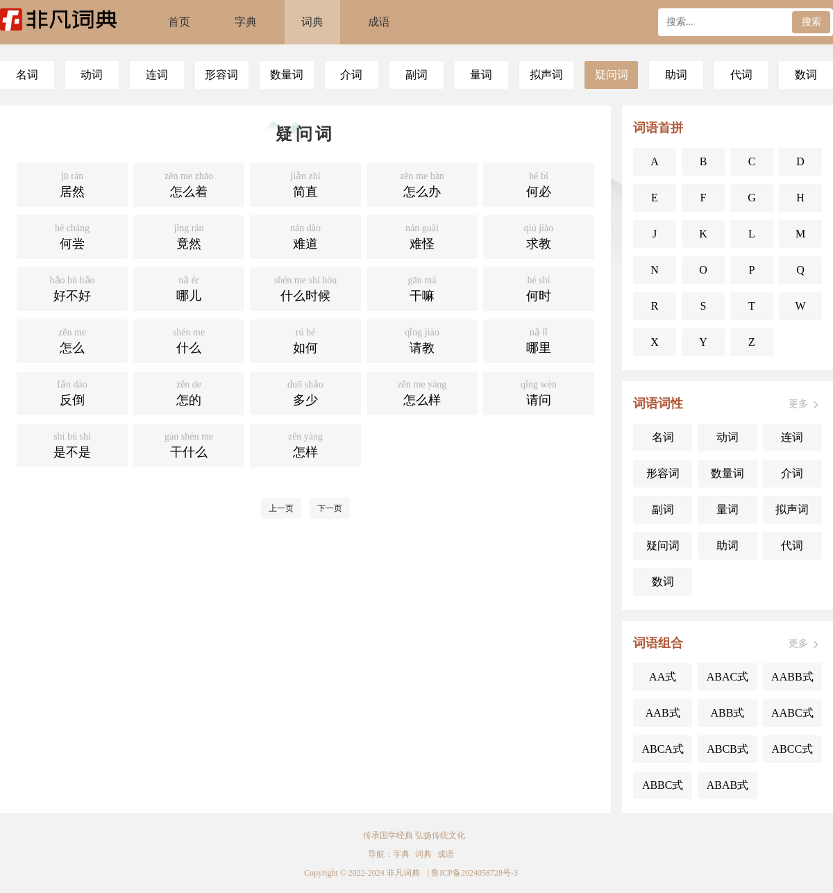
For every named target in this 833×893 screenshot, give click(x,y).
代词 (741, 75)
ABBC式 (663, 785)
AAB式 (663, 713)
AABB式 (792, 677)
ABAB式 (727, 785)
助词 (676, 75)
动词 (92, 75)
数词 (806, 75)
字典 (246, 22)
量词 (481, 75)
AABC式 (792, 713)
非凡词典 (403, 873)
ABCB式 (727, 749)
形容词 (221, 75)
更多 (805, 404)
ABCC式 (793, 749)
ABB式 (728, 713)
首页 (179, 22)
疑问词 (611, 75)
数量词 (286, 75)
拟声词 (546, 75)
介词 (351, 75)
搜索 (811, 22)
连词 (157, 75)
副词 (416, 75)
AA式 (662, 677)
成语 (379, 22)
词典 (312, 22)
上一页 (281, 508)
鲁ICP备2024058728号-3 (474, 873)
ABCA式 (662, 749)
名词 (27, 75)
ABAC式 (727, 677)
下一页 (329, 508)
